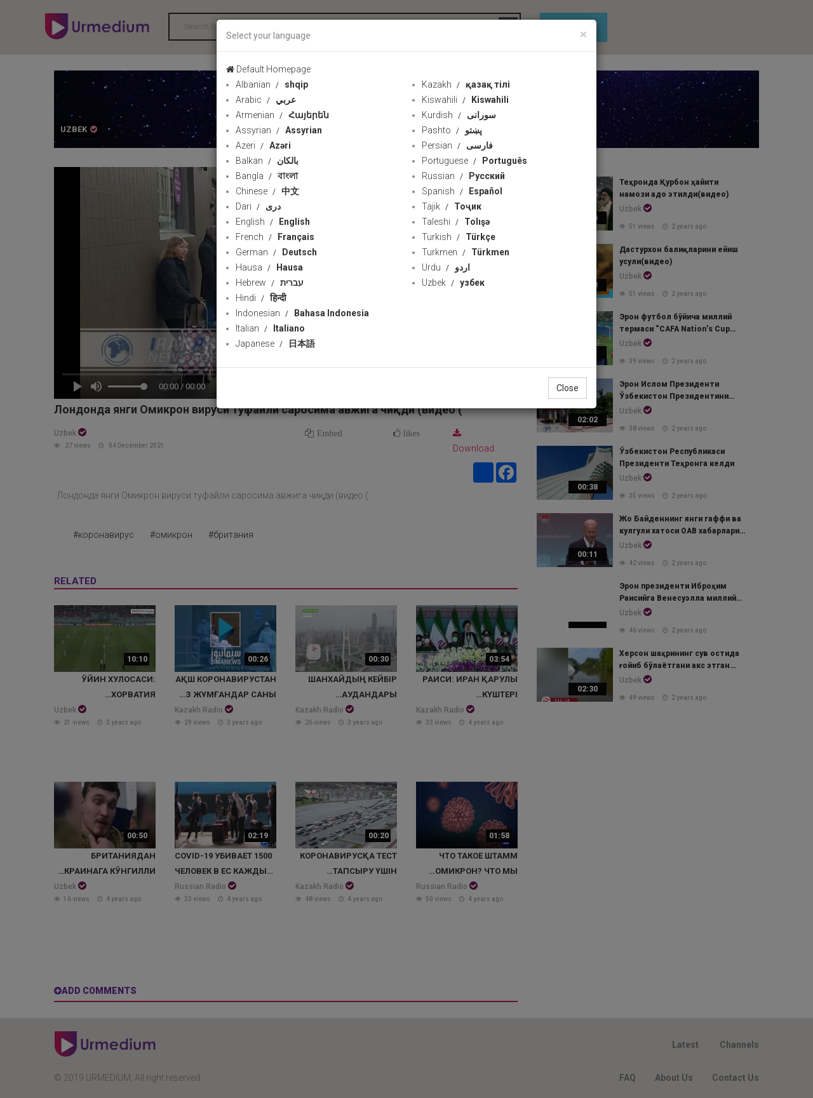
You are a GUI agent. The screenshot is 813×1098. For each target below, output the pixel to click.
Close (567, 388)
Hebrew (270, 283)
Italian (270, 328)
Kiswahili (465, 100)
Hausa (269, 267)
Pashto (452, 130)
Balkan (267, 161)
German (276, 252)
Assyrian (279, 130)
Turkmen (465, 252)
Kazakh (466, 84)
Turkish (458, 237)
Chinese (267, 191)
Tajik (451, 206)
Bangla (267, 176)
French (275, 237)
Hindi (261, 298)
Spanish (462, 191)
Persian (457, 145)
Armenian (282, 115)
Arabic (266, 100)
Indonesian (302, 313)
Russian (463, 176)
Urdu (446, 267)
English (273, 222)
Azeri (263, 145)
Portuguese (474, 161)
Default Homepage (268, 69)
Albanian (272, 84)
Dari (258, 206)
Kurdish (459, 115)
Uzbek (453, 283)
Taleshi (456, 222)
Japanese (275, 343)
